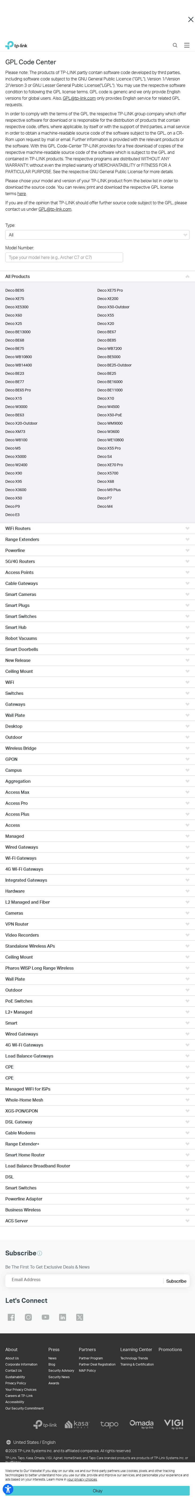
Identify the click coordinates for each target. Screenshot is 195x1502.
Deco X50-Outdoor (113, 307)
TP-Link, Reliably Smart (16, 44)
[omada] (141, 1424)
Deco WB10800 (18, 356)
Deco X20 (105, 323)
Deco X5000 (15, 456)
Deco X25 (13, 323)
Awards (53, 1383)
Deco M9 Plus (109, 489)
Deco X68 (105, 481)
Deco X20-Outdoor (21, 423)
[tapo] (109, 1424)
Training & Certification (137, 1364)
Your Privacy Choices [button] (20, 1390)
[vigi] (174, 1424)
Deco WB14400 (18, 365)
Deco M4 (105, 506)
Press (53, 1349)
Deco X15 (13, 398)
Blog (51, 1364)
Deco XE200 (107, 298)
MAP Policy (87, 1371)
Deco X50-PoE (109, 415)
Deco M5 (13, 448)
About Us (12, 1358)
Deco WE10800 (110, 439)
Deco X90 (13, 473)
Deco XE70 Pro (110, 464)
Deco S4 (104, 456)
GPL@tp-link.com (79, 98)
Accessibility (14, 1402)
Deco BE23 (14, 373)
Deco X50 (13, 498)
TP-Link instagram (28, 1317)
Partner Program (91, 1358)
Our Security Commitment (24, 1408)
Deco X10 (105, 398)
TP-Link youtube (45, 1317)
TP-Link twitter (80, 1317)
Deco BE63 (14, 415)
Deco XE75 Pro (110, 290)
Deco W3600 (108, 431)
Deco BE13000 (17, 331)
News (52, 1358)
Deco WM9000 (110, 423)
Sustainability (15, 1377)
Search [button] (175, 42)
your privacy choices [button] (82, 1479)
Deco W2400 (16, 464)
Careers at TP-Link (19, 1396)
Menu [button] (187, 42)
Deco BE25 (106, 373)
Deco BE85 (106, 340)
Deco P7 (104, 498)
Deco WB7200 (109, 348)
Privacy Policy (15, 1383)
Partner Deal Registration (97, 1364)
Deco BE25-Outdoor (114, 365)
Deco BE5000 (108, 356)
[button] (39, 1253)
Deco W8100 (16, 439)
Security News (59, 1377)
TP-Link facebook (11, 1317)
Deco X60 (13, 315)
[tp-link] (45, 1424)
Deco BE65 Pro (18, 390)
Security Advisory (61, 1371)
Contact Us (13, 1371)
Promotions (170, 1349)
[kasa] (77, 1424)
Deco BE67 (106, 331)
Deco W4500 (108, 406)
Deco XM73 (15, 431)
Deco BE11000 (110, 390)
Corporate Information (21, 1364)
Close (190, 19)
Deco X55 (105, 315)
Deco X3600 (15, 489)
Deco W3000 (16, 406)
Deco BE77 (14, 381)
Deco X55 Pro (109, 448)
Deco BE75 (14, 348)
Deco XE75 (14, 298)
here (21, 193)
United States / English (30, 1442)
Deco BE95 (14, 290)
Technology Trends (134, 1358)
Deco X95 (13, 481)
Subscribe (176, 1281)
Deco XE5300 (16, 307)
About (11, 1349)
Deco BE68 (14, 340)
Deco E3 (12, 514)
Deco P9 (12, 506)
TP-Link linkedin (62, 1317)
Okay (97, 1490)
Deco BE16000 (110, 381)
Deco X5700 (107, 473)
